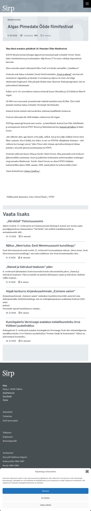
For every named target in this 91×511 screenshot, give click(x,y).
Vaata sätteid (45, 505)
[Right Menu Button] (87, 4)
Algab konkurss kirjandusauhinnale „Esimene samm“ (40, 291)
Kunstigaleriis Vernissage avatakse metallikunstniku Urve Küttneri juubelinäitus (43, 324)
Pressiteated (14, 20)
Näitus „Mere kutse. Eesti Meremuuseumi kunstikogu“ (41, 246)
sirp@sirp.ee (9, 392)
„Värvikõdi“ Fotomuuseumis (24, 221)
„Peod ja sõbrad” (63, 74)
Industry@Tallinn (68, 127)
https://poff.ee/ (32, 171)
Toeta (5, 399)
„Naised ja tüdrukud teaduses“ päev (29, 267)
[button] (87, 471)
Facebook (7, 396)
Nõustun (45, 491)
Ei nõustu (45, 498)
